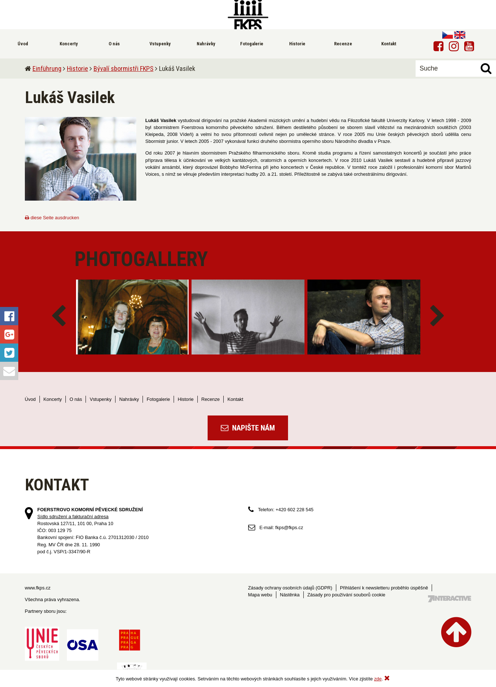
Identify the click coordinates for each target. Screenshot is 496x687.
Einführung (47, 68)
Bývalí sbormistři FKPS (124, 68)
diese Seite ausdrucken (52, 217)
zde (378, 679)
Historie (77, 68)
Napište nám (248, 428)
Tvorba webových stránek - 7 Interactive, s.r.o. (449, 598)
